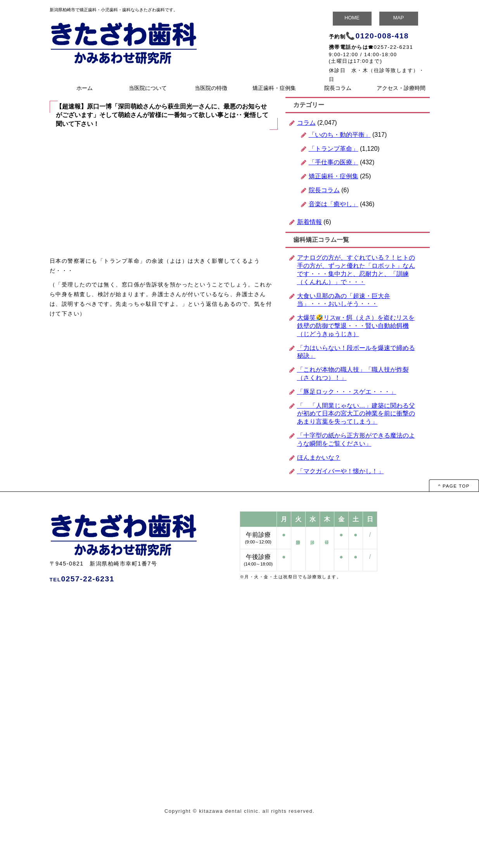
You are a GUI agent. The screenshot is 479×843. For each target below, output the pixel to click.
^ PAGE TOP (454, 486)
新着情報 (309, 222)
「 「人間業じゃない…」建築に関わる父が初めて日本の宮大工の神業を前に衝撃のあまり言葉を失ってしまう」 (356, 413)
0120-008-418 (382, 36)
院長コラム (337, 88)
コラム (306, 122)
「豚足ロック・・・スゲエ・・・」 (346, 391)
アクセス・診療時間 (401, 88)
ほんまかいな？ (319, 457)
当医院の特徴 (211, 88)
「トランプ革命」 (333, 148)
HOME (351, 18)
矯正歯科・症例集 (274, 88)
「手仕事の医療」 (333, 162)
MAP (398, 18)
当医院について (148, 88)
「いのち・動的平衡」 (340, 134)
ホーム (84, 88)
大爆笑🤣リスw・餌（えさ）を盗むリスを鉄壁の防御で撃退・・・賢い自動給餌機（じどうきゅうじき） (356, 325)
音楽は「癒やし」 (333, 204)
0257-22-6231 (393, 47)
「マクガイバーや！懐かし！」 (340, 471)
